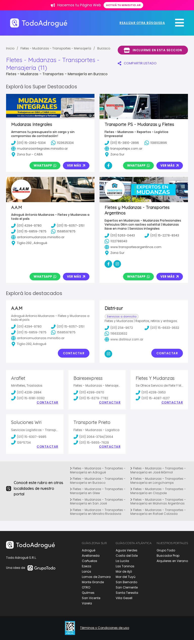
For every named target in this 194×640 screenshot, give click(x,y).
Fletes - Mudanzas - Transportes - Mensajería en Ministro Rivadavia (98, 512)
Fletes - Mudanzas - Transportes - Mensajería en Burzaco (98, 480)
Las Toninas (125, 566)
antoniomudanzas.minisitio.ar (37, 338)
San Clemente (127, 587)
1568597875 (63, 332)
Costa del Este (127, 555)
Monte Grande (93, 582)
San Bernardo (126, 582)
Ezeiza (86, 566)
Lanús (86, 571)
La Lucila (122, 561)
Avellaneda (91, 555)
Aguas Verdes (126, 550)
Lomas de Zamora (96, 577)
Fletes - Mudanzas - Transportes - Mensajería (55, 48)
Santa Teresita (127, 593)
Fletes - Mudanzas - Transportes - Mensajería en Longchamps (158, 480)
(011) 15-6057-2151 (67, 326)
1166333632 (116, 333)
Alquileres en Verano (172, 561)
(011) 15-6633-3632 (161, 328)
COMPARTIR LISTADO (137, 63)
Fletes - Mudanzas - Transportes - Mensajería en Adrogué (98, 470)
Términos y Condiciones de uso (104, 628)
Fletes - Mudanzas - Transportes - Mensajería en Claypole (158, 491)
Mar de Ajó (124, 571)
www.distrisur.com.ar (124, 339)
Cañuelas (89, 561)
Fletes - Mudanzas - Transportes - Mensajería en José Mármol (158, 470)
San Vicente (91, 598)
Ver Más (76, 165)
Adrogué (88, 550)
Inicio (10, 48)
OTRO (86, 587)
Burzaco (103, 48)
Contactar (74, 353)
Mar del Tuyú (125, 577)
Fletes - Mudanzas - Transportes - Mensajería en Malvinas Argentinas (158, 501)
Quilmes (88, 593)
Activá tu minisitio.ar (123, 5)
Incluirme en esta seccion (153, 50)
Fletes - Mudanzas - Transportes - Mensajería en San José (98, 501)
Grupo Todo (166, 550)
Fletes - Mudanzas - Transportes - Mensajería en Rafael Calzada (158, 512)
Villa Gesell (124, 598)
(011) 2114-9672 (119, 328)
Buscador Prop (168, 555)
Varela (87, 603)
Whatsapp (45, 165)
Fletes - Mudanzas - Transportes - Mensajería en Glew (98, 491)
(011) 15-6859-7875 (28, 332)
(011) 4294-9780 (26, 326)
